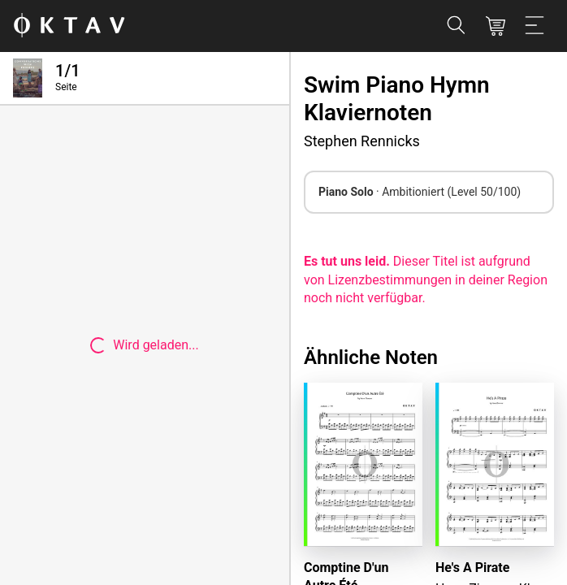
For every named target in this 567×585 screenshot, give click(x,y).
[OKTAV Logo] (69, 26)
